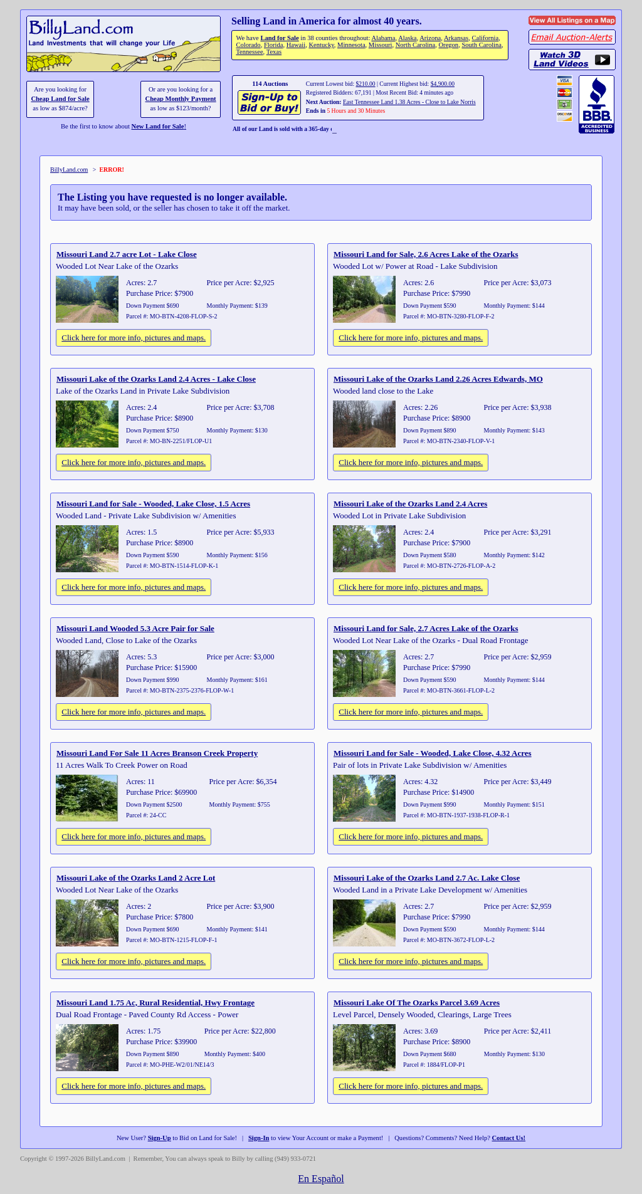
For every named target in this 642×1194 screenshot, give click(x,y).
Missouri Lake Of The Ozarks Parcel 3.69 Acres (417, 1002)
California (484, 37)
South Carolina (481, 44)
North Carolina (416, 44)
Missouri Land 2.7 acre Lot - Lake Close (126, 254)
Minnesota (351, 44)
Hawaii (296, 44)
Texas (274, 51)
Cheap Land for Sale (60, 98)
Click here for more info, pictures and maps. (133, 337)
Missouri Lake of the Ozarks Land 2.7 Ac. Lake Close (427, 877)
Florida (273, 44)
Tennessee (249, 51)
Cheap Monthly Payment (180, 98)
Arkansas (456, 37)
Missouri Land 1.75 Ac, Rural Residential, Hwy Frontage (155, 1002)
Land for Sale (279, 37)
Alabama (383, 37)
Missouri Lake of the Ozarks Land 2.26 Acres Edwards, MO (438, 379)
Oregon (449, 44)
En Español (321, 1178)
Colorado (248, 44)
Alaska (407, 37)
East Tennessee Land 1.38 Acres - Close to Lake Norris (409, 101)
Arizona (430, 37)
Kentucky (321, 44)
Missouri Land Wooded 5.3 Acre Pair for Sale (135, 628)
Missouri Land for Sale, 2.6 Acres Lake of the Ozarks (426, 254)
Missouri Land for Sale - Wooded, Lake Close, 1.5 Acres (153, 503)
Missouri (380, 44)
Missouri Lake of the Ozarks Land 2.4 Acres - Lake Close (156, 379)
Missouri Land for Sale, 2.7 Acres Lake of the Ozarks (426, 628)
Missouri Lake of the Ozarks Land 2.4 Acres (410, 503)
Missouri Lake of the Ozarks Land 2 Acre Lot (135, 877)
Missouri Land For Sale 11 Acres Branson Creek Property (157, 753)
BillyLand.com (69, 169)
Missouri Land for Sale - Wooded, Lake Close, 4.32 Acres (433, 753)
